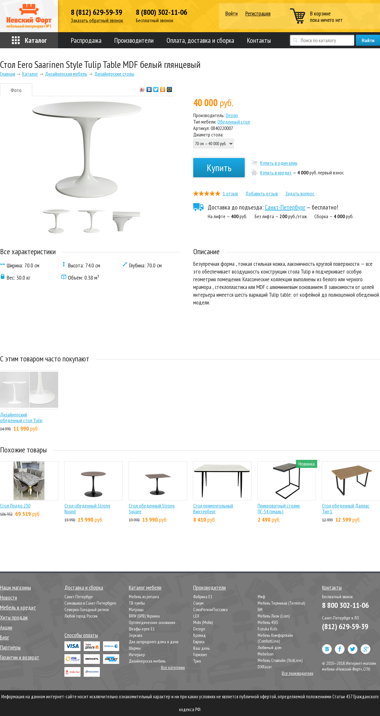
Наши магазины (15, 587)
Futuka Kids (267, 629)
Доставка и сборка (83, 587)
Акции (6, 627)
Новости (8, 597)
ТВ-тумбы (137, 603)
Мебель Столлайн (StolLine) (280, 660)
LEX (196, 616)
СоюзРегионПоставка (210, 609)
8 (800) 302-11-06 (161, 12)
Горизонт (200, 654)
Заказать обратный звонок (97, 20)
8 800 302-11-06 (345, 605)
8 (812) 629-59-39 (96, 12)
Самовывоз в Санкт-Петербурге (90, 603)
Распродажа (86, 40)
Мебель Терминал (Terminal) (281, 603)
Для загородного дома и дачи (153, 642)
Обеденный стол (233, 121)
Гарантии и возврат (19, 657)
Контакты (259, 40)
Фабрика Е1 (202, 597)
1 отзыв (230, 193)
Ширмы (135, 648)
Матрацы (136, 609)
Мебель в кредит (18, 607)
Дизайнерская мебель (147, 661)
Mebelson (266, 654)
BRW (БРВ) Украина (144, 616)
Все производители (297, 673)
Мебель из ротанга (144, 597)
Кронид (199, 635)
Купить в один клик (278, 163)
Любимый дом (269, 647)
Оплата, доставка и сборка (200, 40)
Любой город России (81, 616)
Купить (219, 167)
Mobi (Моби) (203, 622)
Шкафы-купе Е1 (142, 629)
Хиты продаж (14, 617)
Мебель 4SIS (268, 622)
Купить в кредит (276, 172)
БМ (260, 609)
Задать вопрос (299, 193)
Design (232, 115)
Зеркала (135, 635)
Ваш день (201, 648)
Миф (261, 597)
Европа (198, 642)
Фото (16, 90)
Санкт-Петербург (285, 207)
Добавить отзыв (261, 193)
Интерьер (137, 654)
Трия (197, 661)
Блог (4, 637)
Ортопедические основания (152, 622)
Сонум (198, 603)
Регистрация (258, 13)
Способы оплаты (81, 635)
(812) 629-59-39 (345, 626)
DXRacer (265, 667)
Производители (134, 40)
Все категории (173, 667)
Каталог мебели (145, 587)
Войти (231, 13)
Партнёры (10, 647)
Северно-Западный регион (86, 609)
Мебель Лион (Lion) (274, 616)
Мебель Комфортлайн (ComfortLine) (275, 638)
